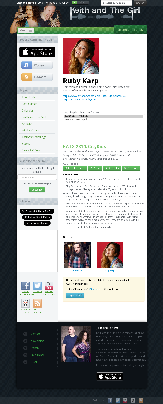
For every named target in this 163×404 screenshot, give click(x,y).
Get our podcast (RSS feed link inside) (37, 303)
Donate (31, 348)
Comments (131, 168)
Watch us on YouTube (49, 286)
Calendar (27, 110)
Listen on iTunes (130, 29)
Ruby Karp (109, 256)
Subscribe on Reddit (25, 303)
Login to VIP (75, 295)
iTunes (95, 168)
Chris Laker (77, 256)
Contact (31, 334)
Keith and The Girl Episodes (34, 118)
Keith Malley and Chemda (38, 18)
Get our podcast (37, 310)
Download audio (75, 168)
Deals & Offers (31, 150)
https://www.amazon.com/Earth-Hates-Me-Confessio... (94, 96)
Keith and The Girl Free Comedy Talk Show (105, 13)
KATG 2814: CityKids (103, 116)
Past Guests (29, 104)
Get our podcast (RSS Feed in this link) (37, 77)
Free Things (33, 355)
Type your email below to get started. (37, 169)
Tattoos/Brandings (34, 137)
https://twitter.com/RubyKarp (79, 99)
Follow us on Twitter (37, 286)
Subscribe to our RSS (141, 400)
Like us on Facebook (25, 286)
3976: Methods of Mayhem (53, 2)
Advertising (33, 341)
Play (80, 3)
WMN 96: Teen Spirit (103, 119)
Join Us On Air (31, 130)
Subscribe (112, 168)
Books (26, 144)
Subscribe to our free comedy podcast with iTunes (37, 65)
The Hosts (28, 97)
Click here (94, 289)
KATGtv (27, 124)
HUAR (30, 362)
